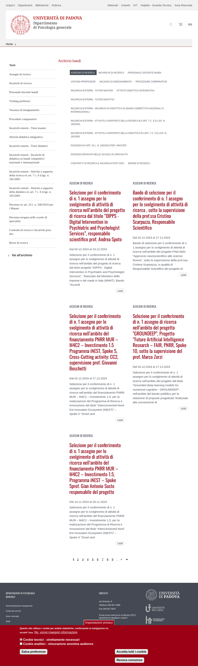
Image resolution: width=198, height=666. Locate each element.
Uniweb (125, 5)
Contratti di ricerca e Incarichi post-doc (30, 231)
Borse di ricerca (18, 242)
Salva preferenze (33, 655)
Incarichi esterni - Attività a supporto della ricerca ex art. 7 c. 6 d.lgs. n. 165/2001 (31, 175)
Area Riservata (183, 5)
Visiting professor (19, 101)
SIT (135, 5)
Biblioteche (42, 5)
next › (122, 559)
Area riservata (12, 616)
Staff (8, 621)
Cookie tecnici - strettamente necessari (51, 643)
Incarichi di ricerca (20, 83)
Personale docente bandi (23, 92)
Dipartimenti (25, 5)
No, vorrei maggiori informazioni (55, 635)
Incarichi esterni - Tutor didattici (28, 145)
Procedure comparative (23, 119)
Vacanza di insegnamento (24, 110)
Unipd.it (10, 5)
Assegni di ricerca (20, 74)
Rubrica (56, 5)
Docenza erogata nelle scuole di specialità (28, 219)
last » (127, 559)
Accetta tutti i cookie (131, 655)
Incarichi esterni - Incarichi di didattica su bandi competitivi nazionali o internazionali (27, 158)
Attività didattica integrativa (26, 136)
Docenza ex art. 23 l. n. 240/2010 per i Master (31, 206)
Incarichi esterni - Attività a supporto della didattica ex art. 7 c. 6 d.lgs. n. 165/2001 (31, 191)
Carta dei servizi (13, 611)
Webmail (113, 5)
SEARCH (176, 29)
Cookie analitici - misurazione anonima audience (58, 647)
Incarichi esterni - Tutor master (27, 128)
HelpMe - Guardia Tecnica (156, 5)
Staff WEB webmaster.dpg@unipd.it (115, 626)
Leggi (120, 290)
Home (9, 44)
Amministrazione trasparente (19, 606)
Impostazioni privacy (99, 626)
